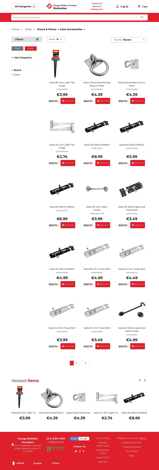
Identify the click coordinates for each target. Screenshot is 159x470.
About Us (97, 6)
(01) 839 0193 (56, 438)
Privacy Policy (103, 438)
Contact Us (97, 3)
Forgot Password (132, 447)
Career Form (102, 457)
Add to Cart (68, 101)
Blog (131, 455)
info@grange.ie (56, 442)
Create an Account (132, 442)
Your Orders (131, 451)
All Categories (23, 6)
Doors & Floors (46, 29)
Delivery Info (97, 9)
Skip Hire (102, 462)
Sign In (143, 438)
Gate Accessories (71, 29)
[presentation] (140, 381)
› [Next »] (90, 363)
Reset (17, 48)
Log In (122, 6)
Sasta (17, 74)
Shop (28, 29)
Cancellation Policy (102, 451)
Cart (142, 6)
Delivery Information (102, 444)
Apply (31, 48)
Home (16, 29)
